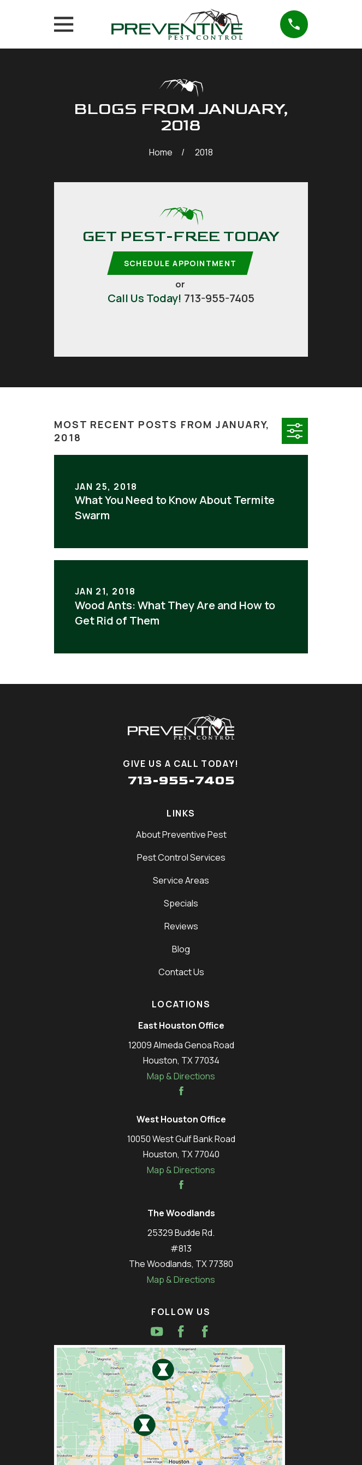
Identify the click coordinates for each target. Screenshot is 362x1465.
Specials (181, 904)
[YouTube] (157, 1332)
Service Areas (181, 881)
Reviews (181, 927)
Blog (181, 950)
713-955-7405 (219, 298)
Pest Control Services (181, 858)
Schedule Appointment (180, 263)
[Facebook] (181, 1332)
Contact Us (181, 972)
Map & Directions (181, 1077)
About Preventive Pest (181, 835)
